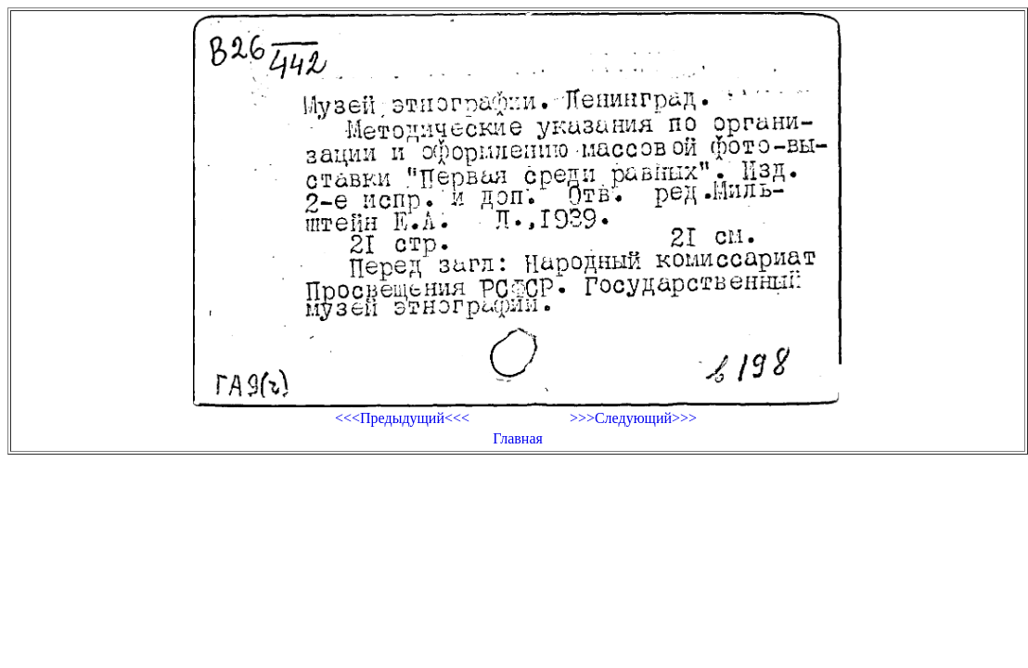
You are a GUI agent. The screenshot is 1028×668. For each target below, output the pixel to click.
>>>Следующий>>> (633, 418)
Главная (518, 438)
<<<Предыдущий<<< (402, 418)
